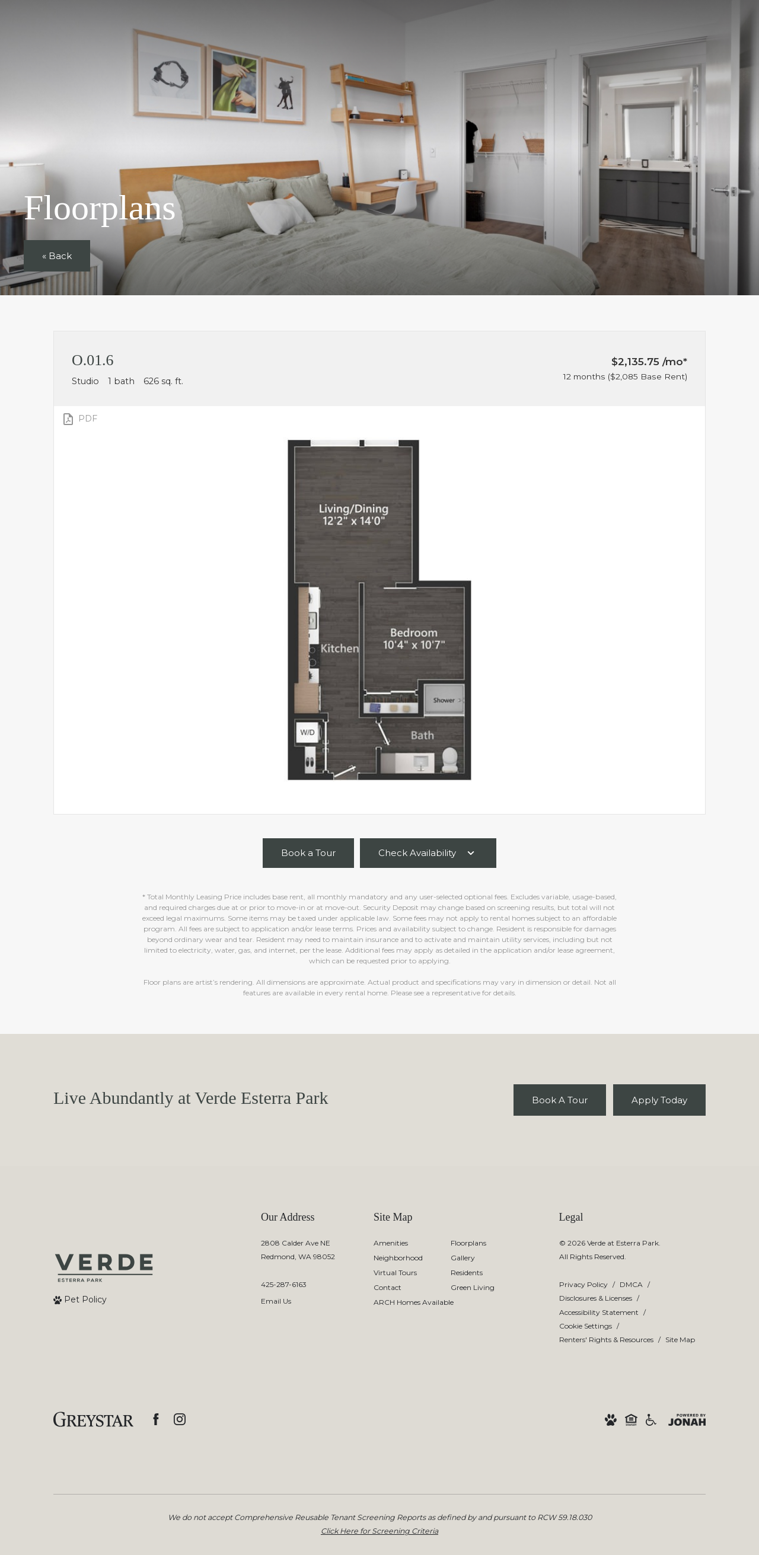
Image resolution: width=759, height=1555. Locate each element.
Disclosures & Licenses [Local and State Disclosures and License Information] (595, 1298)
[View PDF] (79, 419)
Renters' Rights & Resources (606, 1339)
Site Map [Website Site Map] (680, 1339)
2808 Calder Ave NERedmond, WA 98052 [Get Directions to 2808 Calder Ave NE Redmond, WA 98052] (298, 1249)
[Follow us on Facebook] (156, 1419)
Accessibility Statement (599, 1312)
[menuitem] (403, 1243)
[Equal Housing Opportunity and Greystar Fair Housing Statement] (631, 1419)
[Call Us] (298, 1284)
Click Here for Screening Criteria (379, 1531)
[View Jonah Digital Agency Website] (687, 1419)
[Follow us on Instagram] (180, 1419)
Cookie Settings (585, 1325)
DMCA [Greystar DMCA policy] (631, 1284)
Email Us (276, 1301)
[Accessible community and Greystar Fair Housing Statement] (651, 1419)
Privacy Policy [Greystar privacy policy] (583, 1284)
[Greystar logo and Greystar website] (93, 1419)
